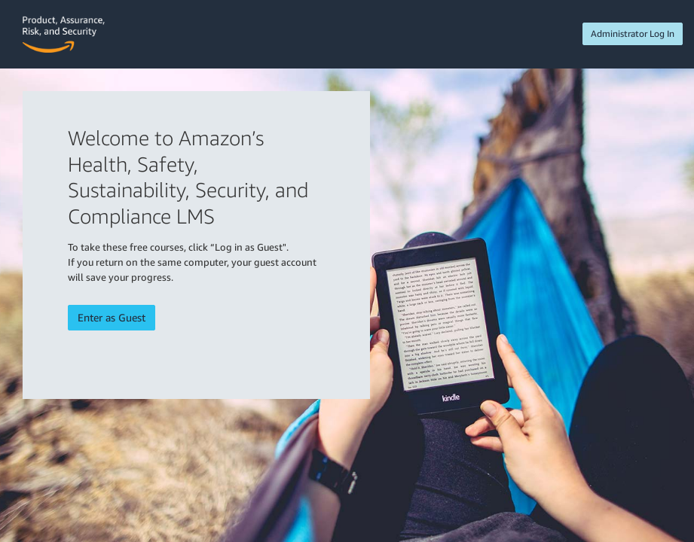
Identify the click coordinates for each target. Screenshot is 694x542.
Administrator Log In (632, 33)
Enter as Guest (111, 317)
